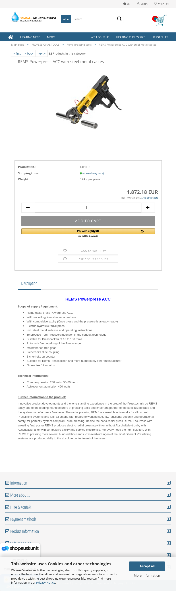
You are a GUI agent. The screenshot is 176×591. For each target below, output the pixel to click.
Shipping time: (28, 173)
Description (29, 283)
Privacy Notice (45, 582)
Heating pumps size (130, 37)
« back (29, 53)
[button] (88, 233)
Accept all (147, 566)
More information (147, 575)
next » (41, 53)
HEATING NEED (30, 37)
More (51, 37)
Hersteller (160, 37)
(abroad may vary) (93, 173)
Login (142, 4)
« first (17, 53)
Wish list (161, 4)
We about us (100, 37)
